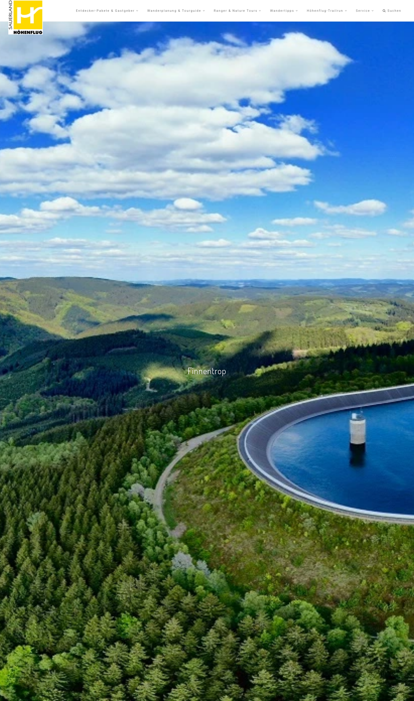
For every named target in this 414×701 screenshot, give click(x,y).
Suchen (392, 11)
